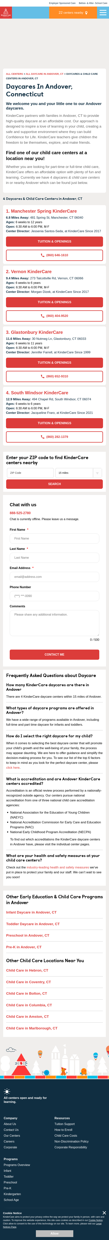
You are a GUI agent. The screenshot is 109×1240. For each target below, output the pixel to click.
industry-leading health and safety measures (58, 867)
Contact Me (54, 654)
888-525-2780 (20, 513)
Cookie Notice (96, 1220)
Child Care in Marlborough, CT (31, 1028)
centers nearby (71, 12)
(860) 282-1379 (54, 437)
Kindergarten (12, 1194)
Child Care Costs (66, 1135)
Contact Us (11, 1129)
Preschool (10, 1182)
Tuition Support (65, 1124)
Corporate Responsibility (71, 1147)
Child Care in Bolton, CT (26, 993)
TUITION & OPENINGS (54, 241)
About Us (10, 1124)
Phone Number (54, 593)
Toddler (8, 1176)
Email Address (54, 574)
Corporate (10, 1147)
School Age (11, 1199)
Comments (17, 606)
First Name (54, 536)
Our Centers (12, 1135)
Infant (7, 1170)
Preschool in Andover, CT (27, 935)
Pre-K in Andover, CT (24, 947)
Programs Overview (17, 1165)
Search (54, 484)
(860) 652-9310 (54, 376)
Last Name (54, 555)
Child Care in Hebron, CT (27, 970)
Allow (54, 1233)
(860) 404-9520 (54, 316)
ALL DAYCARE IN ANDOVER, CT (44, 74)
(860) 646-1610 (54, 255)
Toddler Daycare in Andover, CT (33, 924)
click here (13, 767)
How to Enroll (63, 1129)
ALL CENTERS (14, 74)
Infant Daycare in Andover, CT (31, 912)
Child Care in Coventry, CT (28, 982)
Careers (9, 1141)
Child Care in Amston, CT (27, 1017)
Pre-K (7, 1188)
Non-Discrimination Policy (72, 1141)
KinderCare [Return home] (6, 13)
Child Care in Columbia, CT (29, 1005)
